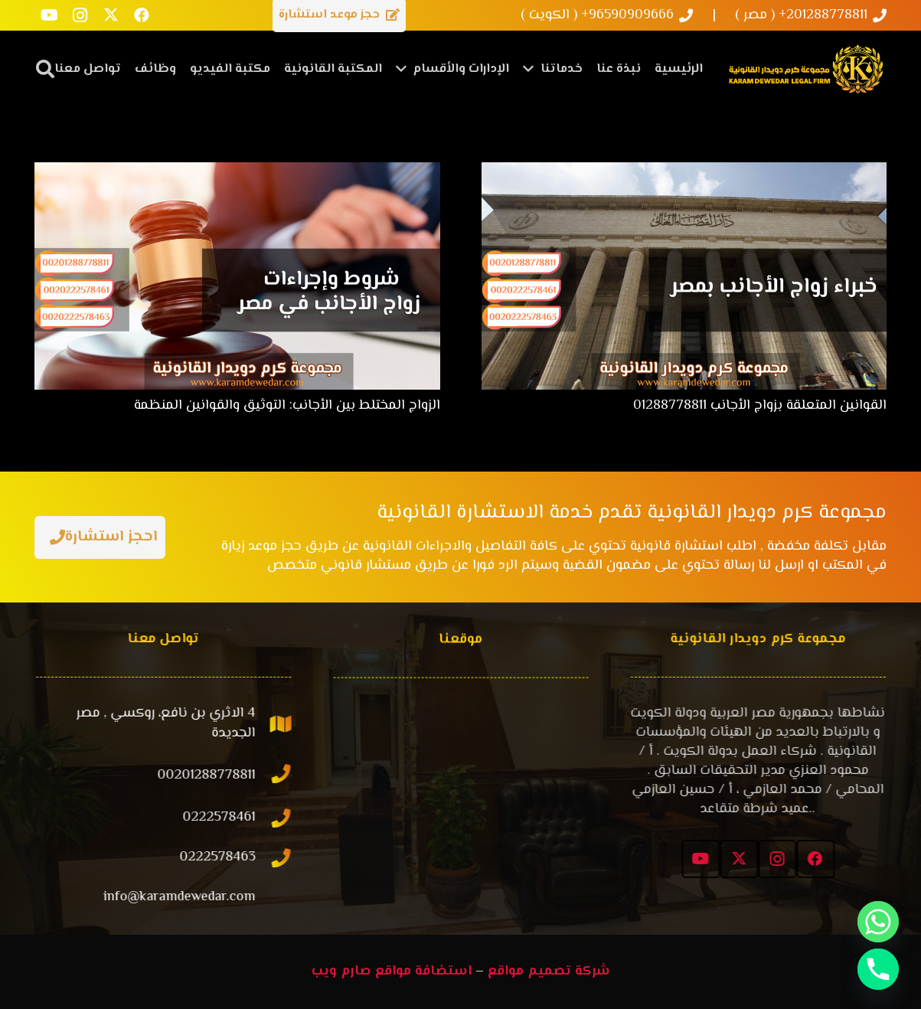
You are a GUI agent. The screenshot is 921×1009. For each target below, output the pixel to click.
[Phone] (878, 969)
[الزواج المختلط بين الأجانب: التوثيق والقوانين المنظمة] (237, 171)
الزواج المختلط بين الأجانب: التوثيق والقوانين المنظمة (287, 405)
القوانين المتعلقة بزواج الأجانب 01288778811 (760, 405)
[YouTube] (49, 15)
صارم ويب (341, 971)
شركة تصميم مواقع (549, 971)
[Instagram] (80, 15)
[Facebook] (141, 15)
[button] (45, 69)
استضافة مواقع (423, 971)
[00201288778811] (282, 776)
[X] (111, 15)
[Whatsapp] (878, 921)
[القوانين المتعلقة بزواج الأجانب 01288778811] (684, 171)
